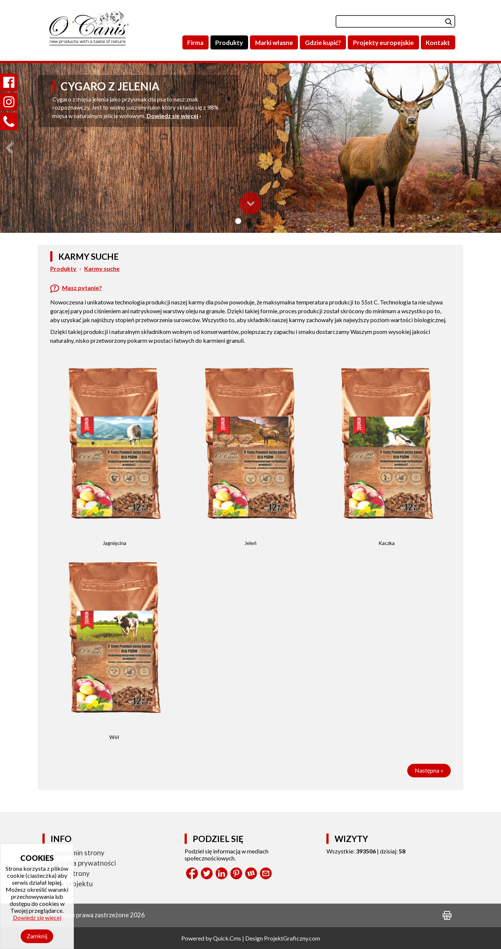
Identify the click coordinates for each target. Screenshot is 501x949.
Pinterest (236, 873)
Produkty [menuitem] (229, 42)
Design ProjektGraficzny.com (282, 938)
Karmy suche (102, 268)
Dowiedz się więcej (172, 115)
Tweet (207, 873)
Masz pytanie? (82, 287)
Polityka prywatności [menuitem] (83, 863)
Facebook (192, 873)
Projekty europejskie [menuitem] (383, 42)
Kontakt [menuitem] (438, 42)
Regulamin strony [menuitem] (77, 852)
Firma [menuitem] (195, 42)
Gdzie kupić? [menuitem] (323, 42)
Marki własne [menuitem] (274, 42)
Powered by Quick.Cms (211, 938)
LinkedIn (221, 873)
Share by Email (266, 873)
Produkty (63, 268)
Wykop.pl (251, 873)
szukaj (443, 21)
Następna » (429, 770)
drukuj (447, 915)
